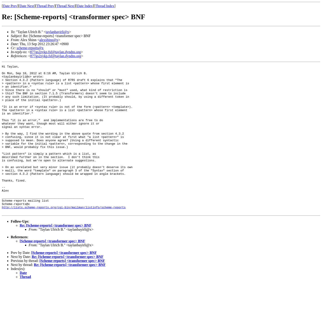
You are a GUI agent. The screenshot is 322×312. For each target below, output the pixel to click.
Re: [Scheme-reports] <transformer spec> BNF (55, 255)
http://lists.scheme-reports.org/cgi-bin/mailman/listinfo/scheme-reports (64, 236)
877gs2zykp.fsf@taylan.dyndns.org (55, 52)
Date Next (27, 6)
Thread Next (65, 6)
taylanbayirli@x (57, 32)
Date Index (85, 6)
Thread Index (104, 6)
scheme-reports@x (30, 48)
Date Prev (10, 6)
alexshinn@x (48, 40)
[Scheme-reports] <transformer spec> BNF (52, 270)
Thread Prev (45, 6)
